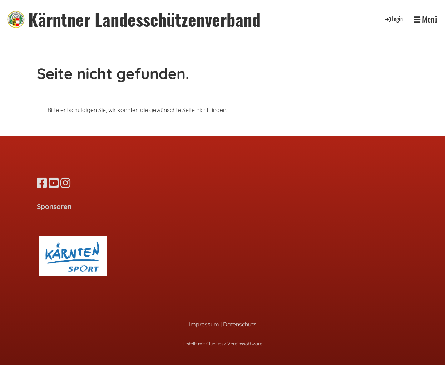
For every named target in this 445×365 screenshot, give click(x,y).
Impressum (204, 324)
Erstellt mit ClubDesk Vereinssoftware (222, 343)
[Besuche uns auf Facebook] (42, 183)
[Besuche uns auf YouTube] (54, 183)
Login (393, 19)
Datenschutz (239, 324)
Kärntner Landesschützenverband (144, 19)
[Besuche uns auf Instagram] (65, 183)
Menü (426, 19)
